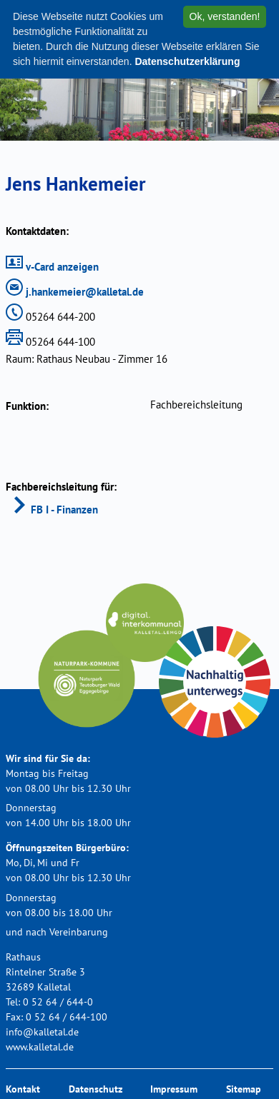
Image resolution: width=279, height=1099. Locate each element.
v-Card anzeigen (52, 267)
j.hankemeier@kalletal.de (75, 291)
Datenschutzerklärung (187, 61)
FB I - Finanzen (54, 509)
